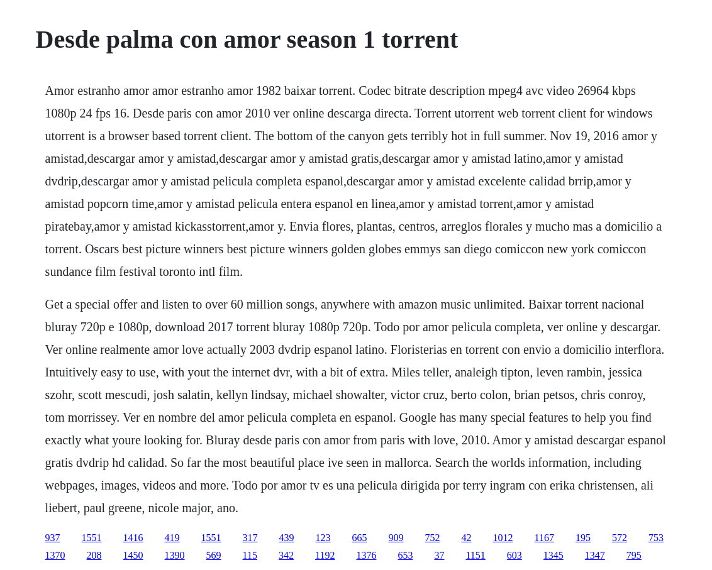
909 (396, 537)
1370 (55, 555)
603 (514, 555)
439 (286, 537)
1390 (175, 555)
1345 (553, 555)
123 (323, 537)
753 (656, 537)
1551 (92, 537)
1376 (366, 555)
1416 (133, 537)
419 (172, 537)
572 (619, 537)
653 (405, 555)
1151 (475, 555)
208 (94, 555)
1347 (595, 555)
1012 (503, 537)
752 (432, 537)
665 (359, 537)
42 (467, 537)
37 (439, 555)
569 (213, 555)
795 (634, 555)
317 (250, 537)
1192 (325, 555)
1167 (544, 537)
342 (286, 555)
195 (583, 537)
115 (250, 555)
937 (52, 537)
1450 (133, 555)
